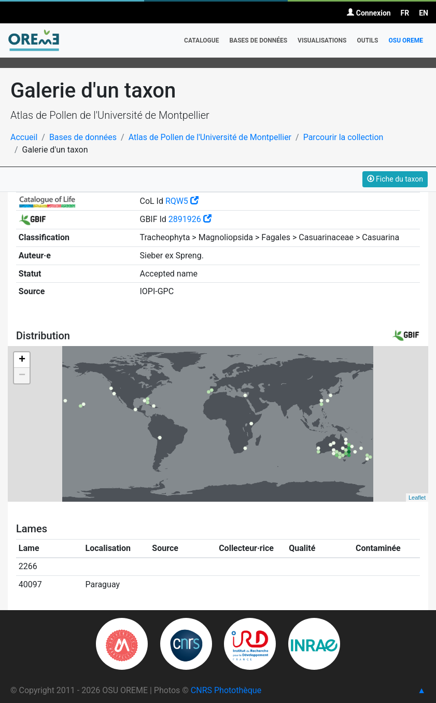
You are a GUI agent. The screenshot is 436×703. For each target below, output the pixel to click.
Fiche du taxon (395, 179)
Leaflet (417, 497)
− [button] (22, 375)
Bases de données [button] (258, 40)
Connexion (368, 13)
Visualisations (322, 40)
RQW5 (182, 201)
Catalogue (201, 40)
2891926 (190, 219)
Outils (367, 40)
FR (405, 13)
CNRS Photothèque (226, 690)
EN (423, 13)
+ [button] (22, 360)
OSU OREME (405, 40)
